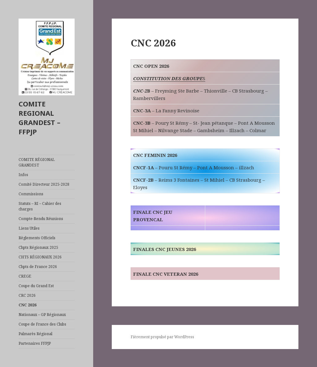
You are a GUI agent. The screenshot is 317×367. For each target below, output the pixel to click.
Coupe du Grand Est (36, 285)
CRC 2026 (27, 295)
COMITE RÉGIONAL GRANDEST (37, 162)
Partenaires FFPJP (35, 343)
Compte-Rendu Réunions (41, 218)
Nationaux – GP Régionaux (42, 314)
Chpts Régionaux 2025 (38, 247)
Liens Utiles (29, 228)
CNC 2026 (28, 305)
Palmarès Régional (35, 333)
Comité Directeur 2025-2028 (44, 184)
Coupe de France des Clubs (42, 324)
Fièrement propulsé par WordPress (162, 336)
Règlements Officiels (37, 237)
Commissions (31, 193)
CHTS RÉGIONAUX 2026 (40, 257)
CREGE (25, 276)
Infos (23, 174)
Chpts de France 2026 (38, 266)
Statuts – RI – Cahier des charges (40, 206)
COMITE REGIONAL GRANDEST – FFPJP (39, 117)
